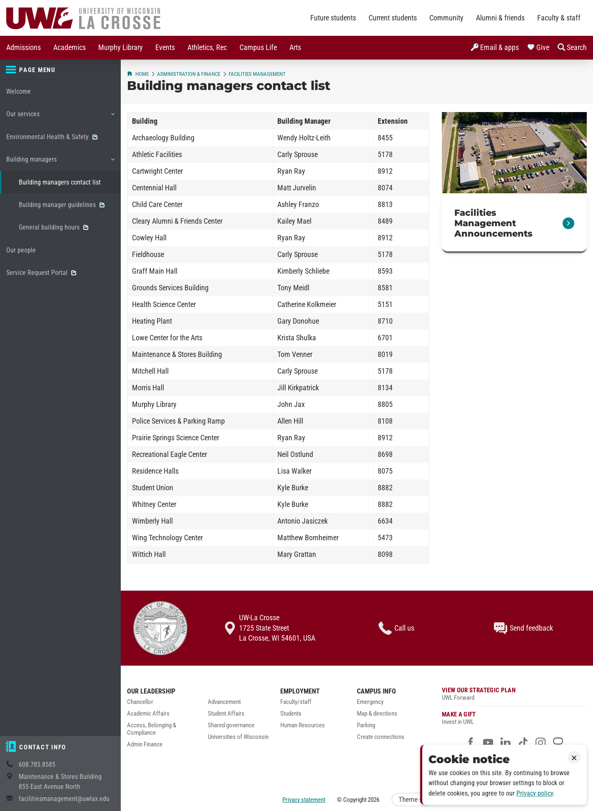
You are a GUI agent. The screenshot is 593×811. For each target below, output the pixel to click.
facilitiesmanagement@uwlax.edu (64, 799)
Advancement (224, 702)
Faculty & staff (559, 18)
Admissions (23, 47)
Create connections (380, 737)
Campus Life (258, 47)
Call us (396, 628)
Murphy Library (120, 47)
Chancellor (140, 702)
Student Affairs (226, 713)
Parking (366, 725)
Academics (69, 47)
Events (165, 47)
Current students (393, 18)
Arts (295, 47)
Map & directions (377, 713)
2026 (373, 800)
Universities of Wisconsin (238, 737)
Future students (333, 18)
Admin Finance (144, 744)
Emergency (370, 702)
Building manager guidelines (62, 205)
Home (138, 74)
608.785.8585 (37, 765)
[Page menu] (60, 70)
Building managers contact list (60, 182)
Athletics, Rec (207, 47)
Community (446, 18)
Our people (21, 250)
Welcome (18, 91)
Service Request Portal (41, 273)
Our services (60, 117)
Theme (411, 800)
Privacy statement (303, 800)
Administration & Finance (188, 74)
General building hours (53, 227)
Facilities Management (257, 74)
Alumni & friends (500, 18)
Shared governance (231, 725)
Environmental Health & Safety (51, 137)
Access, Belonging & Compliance (151, 729)
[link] (514, 224)
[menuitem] (23, 48)
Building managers (60, 162)
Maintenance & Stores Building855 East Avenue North (60, 782)
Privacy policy (534, 793)
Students (290, 713)
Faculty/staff (295, 702)
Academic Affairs (148, 713)
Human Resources (302, 725)
